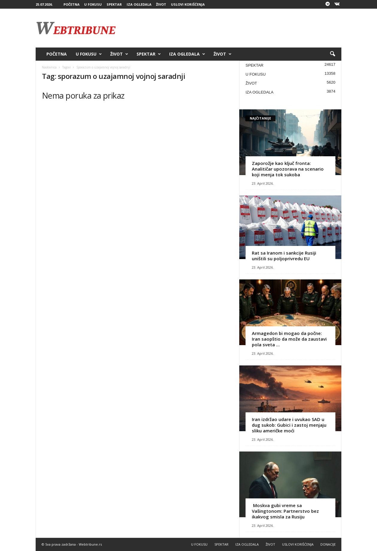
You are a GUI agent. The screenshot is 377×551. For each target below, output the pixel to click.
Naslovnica (49, 67)
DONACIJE (328, 544)
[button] (332, 54)
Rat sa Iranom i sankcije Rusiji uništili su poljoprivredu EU (284, 255)
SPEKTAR (114, 4)
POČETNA (71, 4)
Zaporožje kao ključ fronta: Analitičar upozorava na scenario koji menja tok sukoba (288, 168)
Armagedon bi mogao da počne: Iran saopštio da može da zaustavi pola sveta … (289, 339)
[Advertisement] (232, 28)
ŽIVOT (161, 4)
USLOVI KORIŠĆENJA (188, 4)
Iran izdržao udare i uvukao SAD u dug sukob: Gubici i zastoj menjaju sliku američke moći (289, 425)
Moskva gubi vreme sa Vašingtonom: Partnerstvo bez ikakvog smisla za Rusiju (285, 511)
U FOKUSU (93, 4)
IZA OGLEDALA (139, 4)
